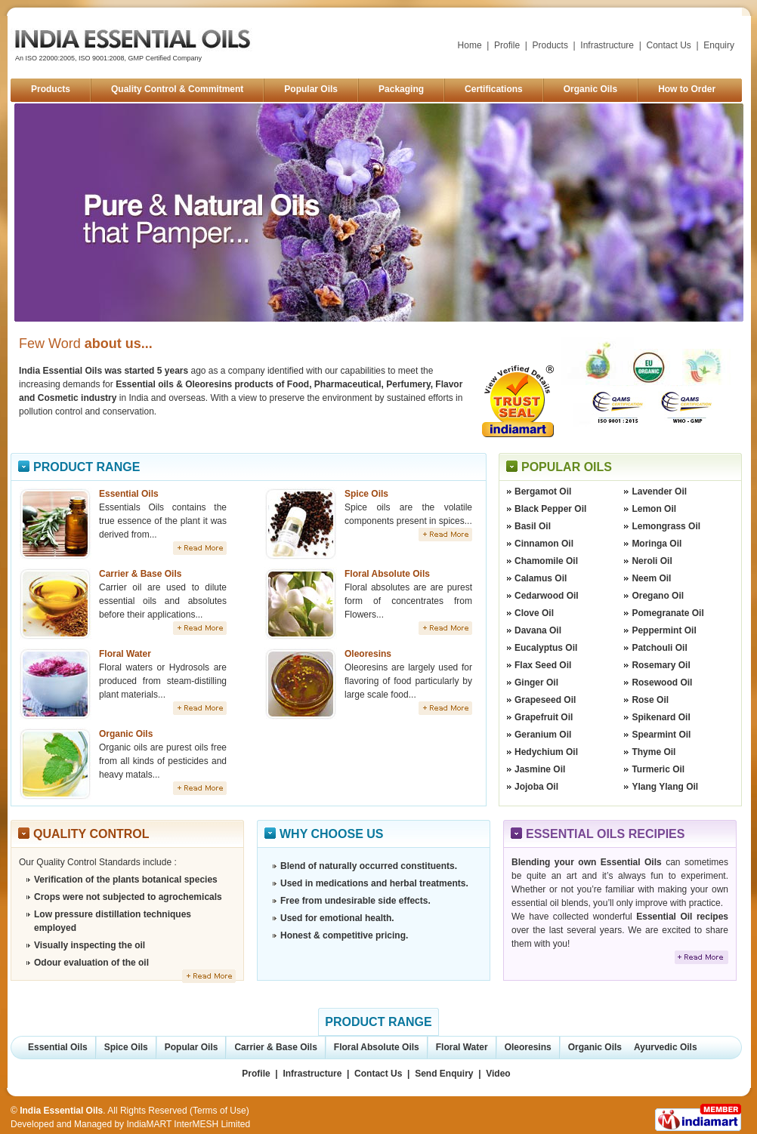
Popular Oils (311, 89)
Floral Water (125, 654)
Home (470, 45)
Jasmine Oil (539, 769)
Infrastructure (607, 45)
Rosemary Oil (661, 665)
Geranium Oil (542, 734)
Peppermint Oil (664, 630)
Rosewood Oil (662, 682)
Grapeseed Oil (545, 700)
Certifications (494, 89)
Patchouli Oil (659, 647)
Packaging (401, 89)
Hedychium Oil (546, 752)
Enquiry (718, 45)
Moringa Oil (656, 543)
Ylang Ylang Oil (665, 786)
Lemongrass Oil (666, 526)
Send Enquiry (444, 1073)
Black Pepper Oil (550, 509)
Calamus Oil (540, 578)
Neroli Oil (652, 561)
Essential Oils (129, 493)
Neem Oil (651, 578)
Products (550, 45)
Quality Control (91, 833)
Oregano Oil (658, 595)
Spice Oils (366, 493)
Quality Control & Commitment (177, 89)
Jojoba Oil (536, 786)
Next (720, 213)
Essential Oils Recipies (605, 833)
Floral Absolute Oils (387, 574)
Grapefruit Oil (543, 717)
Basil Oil (532, 526)
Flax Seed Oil (542, 665)
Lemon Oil (654, 509)
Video (498, 1073)
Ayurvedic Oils (665, 1047)
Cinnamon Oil (543, 543)
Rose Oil (650, 700)
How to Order (686, 89)
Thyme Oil (653, 752)
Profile (507, 45)
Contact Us (669, 45)
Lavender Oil (659, 491)
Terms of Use (219, 1110)
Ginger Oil (536, 682)
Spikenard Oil (661, 717)
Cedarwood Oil (546, 595)
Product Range (86, 467)
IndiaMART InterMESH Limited (188, 1124)
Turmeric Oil (658, 769)
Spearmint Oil (661, 734)
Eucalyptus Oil (545, 647)
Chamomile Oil (546, 561)
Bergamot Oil (542, 491)
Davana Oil (537, 630)
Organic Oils (590, 89)
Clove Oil (534, 613)
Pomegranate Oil (667, 613)
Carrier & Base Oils (140, 574)
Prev (37, 213)
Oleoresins (368, 654)
